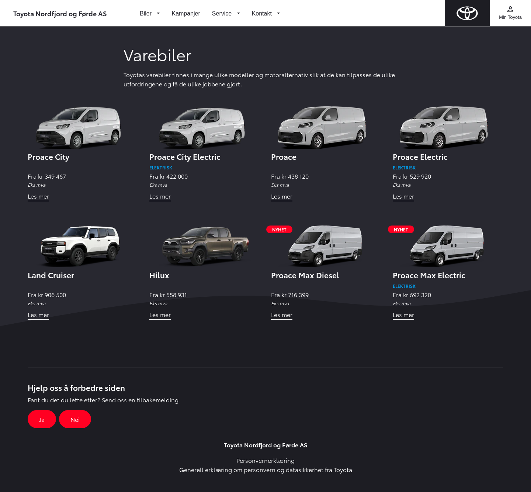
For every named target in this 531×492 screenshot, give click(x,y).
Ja (42, 419)
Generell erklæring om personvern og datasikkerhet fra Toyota (265, 469)
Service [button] (222, 13)
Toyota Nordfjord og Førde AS (60, 13)
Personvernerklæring (265, 460)
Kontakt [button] (263, 13)
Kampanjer (185, 13)
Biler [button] (146, 13)
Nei (75, 419)
